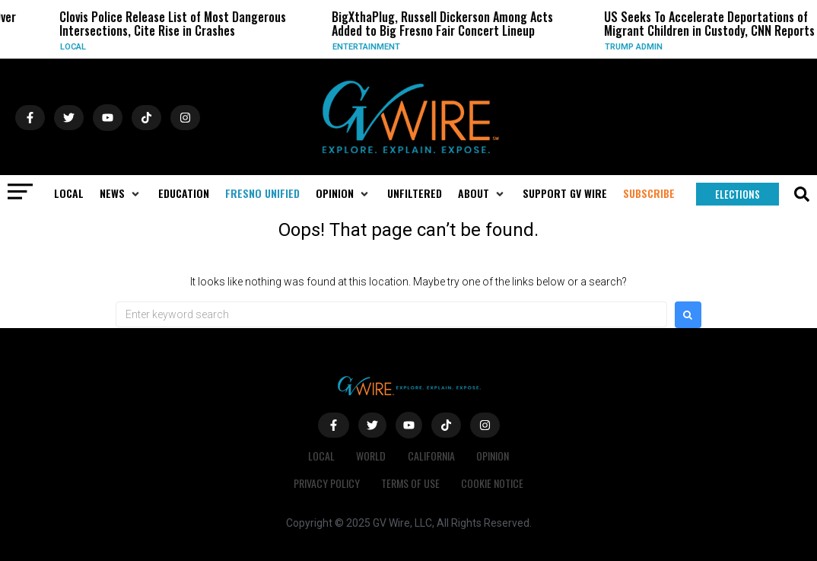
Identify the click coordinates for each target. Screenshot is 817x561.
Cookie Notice (494, 483)
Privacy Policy (325, 483)
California (432, 456)
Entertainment (373, 47)
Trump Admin (640, 47)
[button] (121, 193)
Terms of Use (410, 483)
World (371, 456)
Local (80, 47)
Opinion (494, 456)
